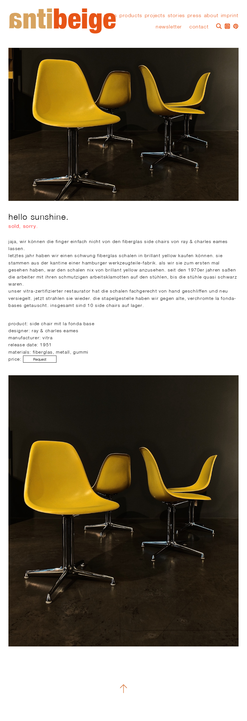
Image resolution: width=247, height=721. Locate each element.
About (211, 15)
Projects (155, 15)
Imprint (230, 15)
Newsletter (169, 27)
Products (130, 15)
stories (176, 15)
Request (39, 359)
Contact (199, 27)
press (194, 15)
